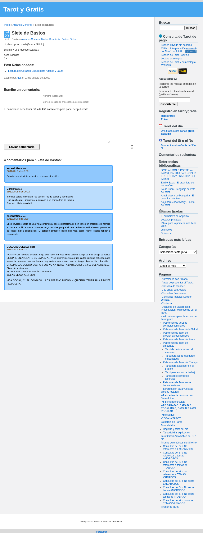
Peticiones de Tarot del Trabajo (180, 362)
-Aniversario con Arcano (174, 279)
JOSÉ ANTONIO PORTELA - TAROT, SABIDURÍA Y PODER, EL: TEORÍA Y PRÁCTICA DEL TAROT (178, 175)
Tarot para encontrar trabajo (180, 372)
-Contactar (167, 303)
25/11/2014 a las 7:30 (17, 219)
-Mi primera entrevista (173, 401)
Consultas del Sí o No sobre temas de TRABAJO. (178, 495)
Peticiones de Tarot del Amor (179, 339)
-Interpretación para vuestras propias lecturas (177, 390)
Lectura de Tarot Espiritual (175, 55)
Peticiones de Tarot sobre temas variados (177, 384)
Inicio (7, 24)
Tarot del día (168, 425)
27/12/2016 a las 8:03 (17, 171)
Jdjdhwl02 (166, 229)
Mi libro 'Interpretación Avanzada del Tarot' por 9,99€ (179, 50)
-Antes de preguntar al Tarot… (178, 282)
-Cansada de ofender (173, 286)
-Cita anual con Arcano (173, 289)
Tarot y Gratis (23, 9)
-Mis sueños (168, 414)
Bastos (44, 39)
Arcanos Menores (22, 24)
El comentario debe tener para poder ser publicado (46, 109)
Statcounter (101, 532)
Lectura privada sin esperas (176, 45)
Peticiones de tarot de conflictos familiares (175, 324)
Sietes (73, 39)
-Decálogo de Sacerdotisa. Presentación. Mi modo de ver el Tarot (179, 309)
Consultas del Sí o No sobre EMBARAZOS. (178, 482)
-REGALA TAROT (171, 418)
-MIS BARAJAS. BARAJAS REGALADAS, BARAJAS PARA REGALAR (178, 408)
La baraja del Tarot (171, 421)
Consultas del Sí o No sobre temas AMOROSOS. (178, 489)
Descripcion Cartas (58, 39)
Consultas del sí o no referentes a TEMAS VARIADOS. (174, 474)
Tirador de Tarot (170, 506)
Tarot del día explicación (176, 432)
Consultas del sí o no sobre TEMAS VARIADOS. (178, 502)
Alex (19, 77)
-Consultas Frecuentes (173, 293)
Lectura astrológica (171, 58)
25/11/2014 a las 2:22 (17, 249)
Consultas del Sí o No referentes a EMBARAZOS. (178, 448)
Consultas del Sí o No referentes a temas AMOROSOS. (175, 455)
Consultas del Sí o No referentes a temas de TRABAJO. (175, 465)
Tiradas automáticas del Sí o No (179, 442)
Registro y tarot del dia (175, 429)
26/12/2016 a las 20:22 (18, 191)
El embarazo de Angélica (175, 216)
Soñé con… (167, 233)
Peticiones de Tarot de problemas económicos (176, 334)
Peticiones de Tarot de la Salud (180, 329)
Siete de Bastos (28, 33)
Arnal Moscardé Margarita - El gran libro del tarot (177, 197)
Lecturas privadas (171, 219)
